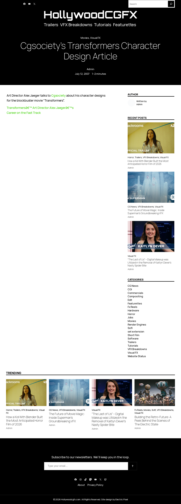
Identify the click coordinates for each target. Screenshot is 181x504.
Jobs (130, 317)
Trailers (51, 24)
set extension (136, 331)
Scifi (130, 328)
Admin (90, 69)
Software (133, 338)
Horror (131, 157)
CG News (132, 206)
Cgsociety (58, 95)
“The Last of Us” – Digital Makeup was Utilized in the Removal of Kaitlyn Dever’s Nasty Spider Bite (149, 262)
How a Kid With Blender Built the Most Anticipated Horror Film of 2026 (148, 163)
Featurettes (124, 24)
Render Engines (137, 324)
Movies (85, 38)
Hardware (133, 310)
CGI (130, 289)
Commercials (135, 293)
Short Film (133, 335)
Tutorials (102, 24)
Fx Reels (132, 307)
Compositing (135, 296)
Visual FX (95, 38)
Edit (130, 300)
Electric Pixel (121, 499)
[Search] (171, 4)
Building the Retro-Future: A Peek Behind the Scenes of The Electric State (153, 420)
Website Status (137, 356)
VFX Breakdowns (76, 24)
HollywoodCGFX (91, 14)
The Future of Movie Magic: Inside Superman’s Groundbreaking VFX (146, 212)
